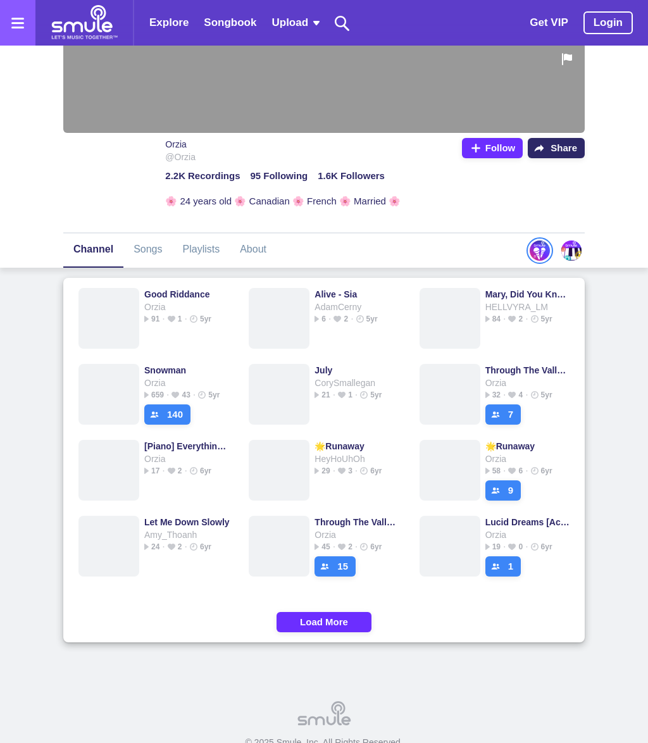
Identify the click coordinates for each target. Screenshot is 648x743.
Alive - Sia (336, 294)
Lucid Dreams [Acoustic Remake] (528, 522)
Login (608, 22)
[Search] (342, 23)
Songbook (230, 22)
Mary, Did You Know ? (528, 294)
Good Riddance (176, 294)
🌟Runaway (339, 446)
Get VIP (549, 22)
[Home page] (84, 23)
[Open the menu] (17, 23)
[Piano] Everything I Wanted (187, 446)
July (323, 370)
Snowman (165, 370)
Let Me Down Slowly (187, 522)
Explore (169, 22)
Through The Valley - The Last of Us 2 (528, 370)
